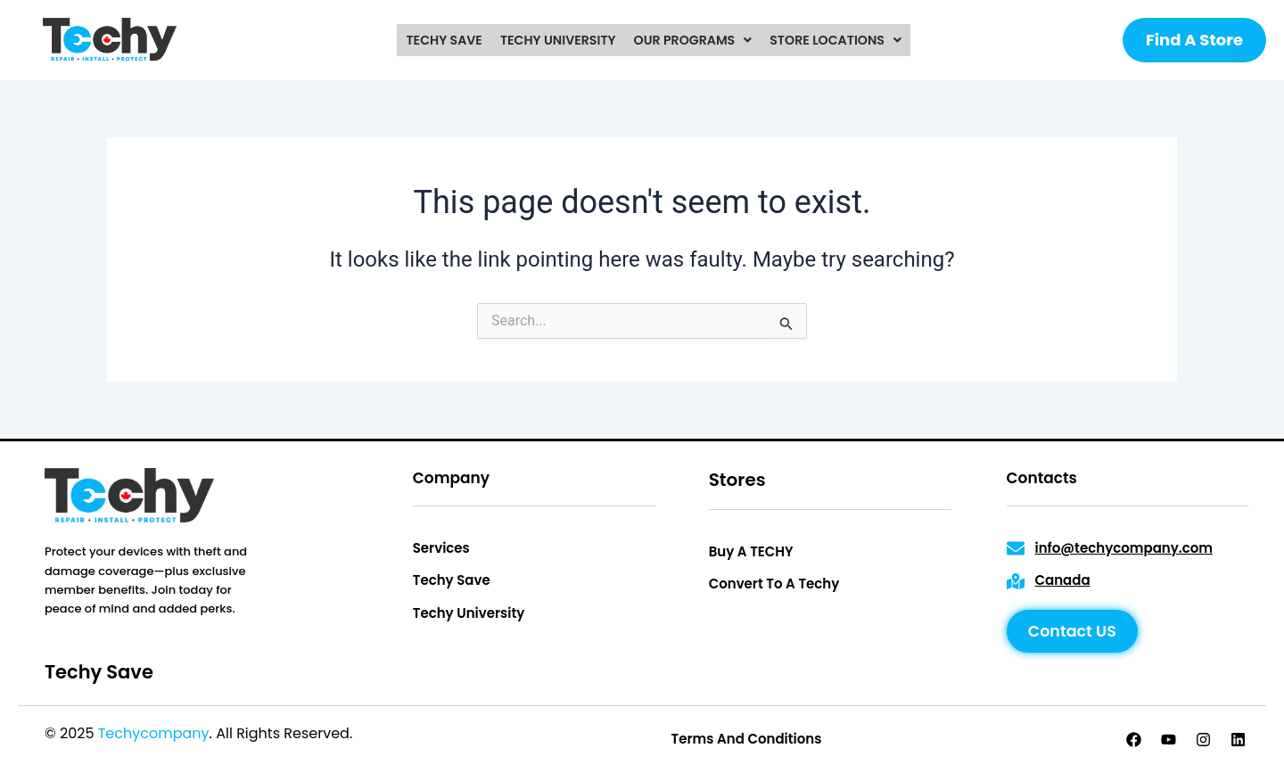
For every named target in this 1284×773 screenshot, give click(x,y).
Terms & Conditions (534, 733)
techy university (558, 40)
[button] (692, 40)
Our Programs (692, 40)
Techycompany (154, 733)
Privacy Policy (405, 733)
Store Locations (834, 40)
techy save (446, 40)
